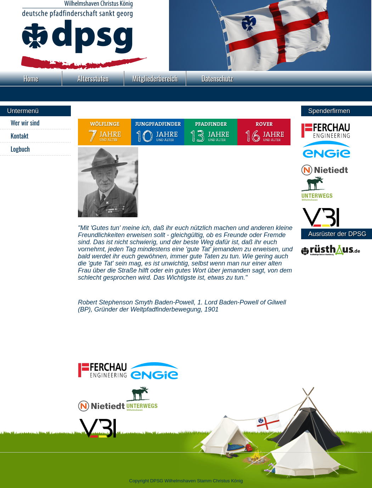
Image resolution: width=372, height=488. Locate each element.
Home (30, 78)
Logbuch (20, 148)
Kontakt (19, 135)
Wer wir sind (25, 122)
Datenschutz (217, 78)
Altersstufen (93, 78)
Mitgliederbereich (155, 78)
